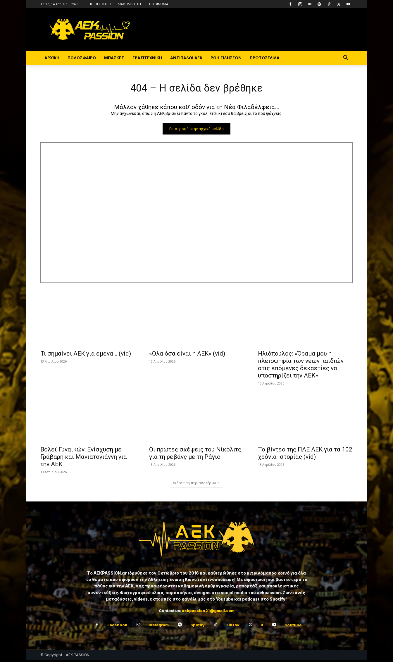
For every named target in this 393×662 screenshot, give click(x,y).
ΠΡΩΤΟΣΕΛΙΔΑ (265, 58)
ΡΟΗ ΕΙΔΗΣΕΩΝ (226, 58)
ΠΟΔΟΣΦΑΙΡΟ (82, 58)
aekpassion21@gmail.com (208, 612)
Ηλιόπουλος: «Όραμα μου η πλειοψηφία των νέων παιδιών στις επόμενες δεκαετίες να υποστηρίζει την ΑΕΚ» (301, 366)
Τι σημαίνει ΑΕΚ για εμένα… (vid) (85, 355)
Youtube (293, 627)
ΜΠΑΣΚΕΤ (114, 58)
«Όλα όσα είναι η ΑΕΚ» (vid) (187, 355)
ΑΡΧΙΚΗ (51, 58)
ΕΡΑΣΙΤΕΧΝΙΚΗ (147, 58)
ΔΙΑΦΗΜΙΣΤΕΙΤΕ (130, 4)
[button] (346, 58)
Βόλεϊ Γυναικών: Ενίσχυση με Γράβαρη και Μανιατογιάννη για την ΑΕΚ (83, 459)
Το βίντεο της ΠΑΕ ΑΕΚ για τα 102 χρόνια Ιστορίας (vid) (305, 455)
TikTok (232, 627)
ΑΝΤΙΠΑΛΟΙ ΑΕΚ (186, 58)
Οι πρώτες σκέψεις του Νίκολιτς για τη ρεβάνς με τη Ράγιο (195, 455)
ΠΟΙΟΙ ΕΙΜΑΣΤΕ (100, 4)
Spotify (197, 627)
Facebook (117, 627)
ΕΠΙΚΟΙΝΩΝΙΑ (157, 4)
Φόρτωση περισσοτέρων (196, 485)
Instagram (159, 627)
